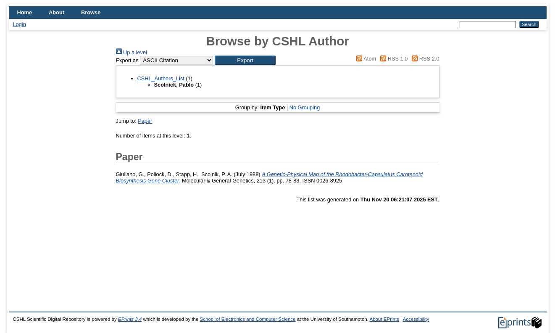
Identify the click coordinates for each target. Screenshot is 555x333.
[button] (245, 60)
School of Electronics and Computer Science (248, 319)
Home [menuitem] (24, 12)
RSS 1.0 (393, 59)
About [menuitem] (56, 12)
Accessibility (416, 319)
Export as (127, 60)
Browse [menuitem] (90, 12)
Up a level (131, 52)
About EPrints (384, 319)
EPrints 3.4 (130, 319)
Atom (365, 59)
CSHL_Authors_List (160, 78)
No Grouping (304, 107)
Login (19, 24)
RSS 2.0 (424, 59)
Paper (145, 121)
